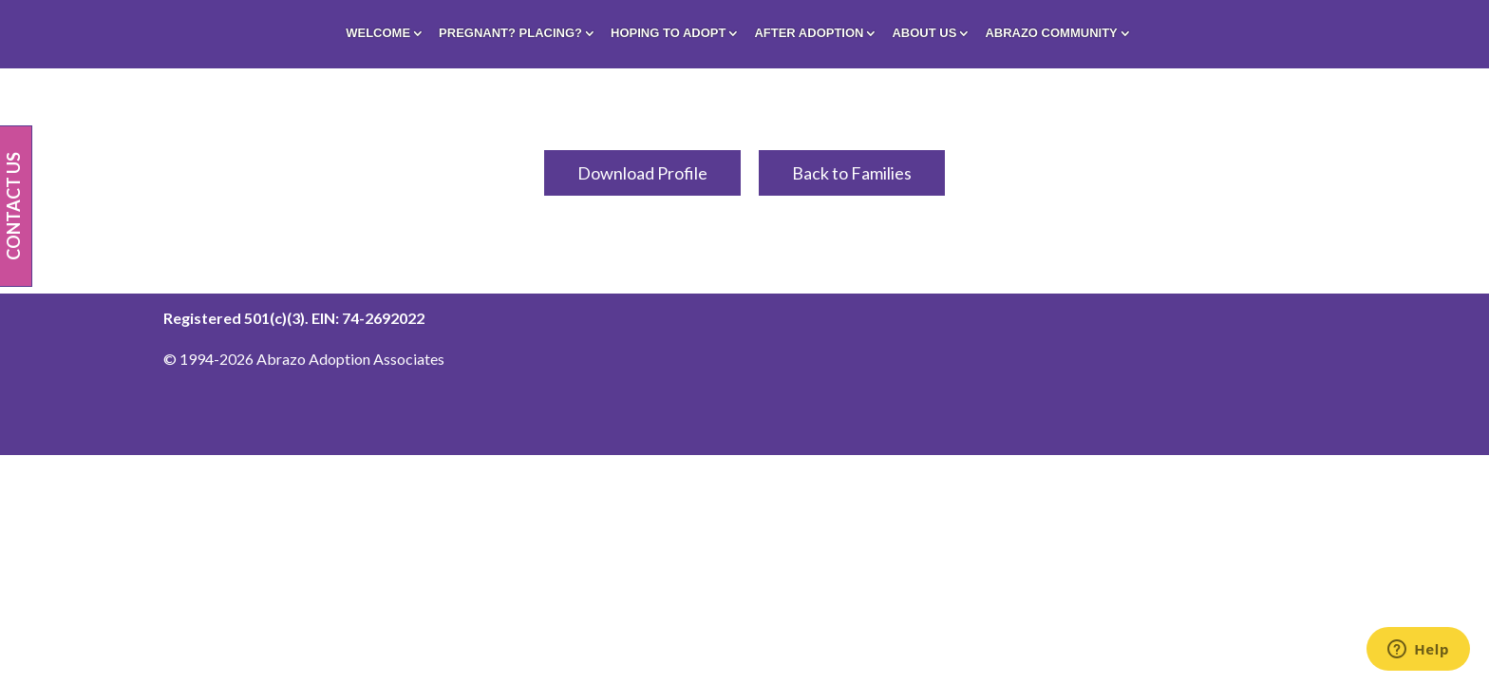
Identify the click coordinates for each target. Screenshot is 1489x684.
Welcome (378, 33)
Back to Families (852, 172)
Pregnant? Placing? (510, 33)
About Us (924, 33)
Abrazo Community (1051, 33)
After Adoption (808, 33)
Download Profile (642, 172)
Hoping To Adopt (668, 33)
